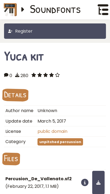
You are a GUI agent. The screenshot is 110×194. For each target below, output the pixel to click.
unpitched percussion (60, 142)
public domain (52, 131)
